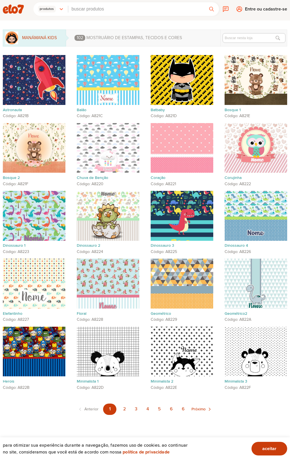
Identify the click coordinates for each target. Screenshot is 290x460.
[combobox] (136, 9)
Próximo (198, 409)
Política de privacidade (146, 452)
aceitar (269, 448)
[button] (50, 9)
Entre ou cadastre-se (266, 10)
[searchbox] (136, 9)
